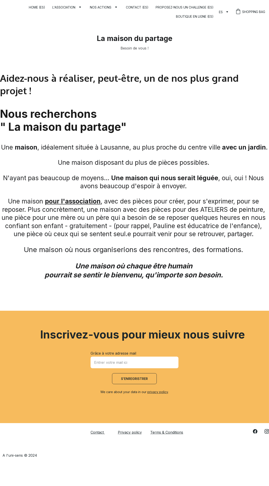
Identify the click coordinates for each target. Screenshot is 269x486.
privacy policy (157, 392)
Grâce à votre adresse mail (113, 353)
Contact (97, 432)
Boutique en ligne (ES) (195, 16)
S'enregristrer (134, 379)
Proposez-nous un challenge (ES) (185, 7)
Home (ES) (37, 7)
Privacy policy (130, 432)
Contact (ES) (137, 7)
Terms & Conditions (166, 432)
